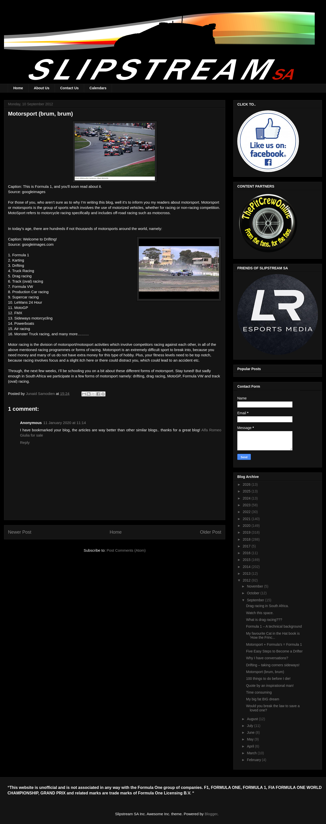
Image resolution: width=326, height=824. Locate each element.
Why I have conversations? (267, 658)
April (251, 746)
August (253, 719)
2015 (247, 560)
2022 (247, 512)
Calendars (97, 88)
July (250, 726)
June (251, 732)
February (254, 760)
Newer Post (19, 532)
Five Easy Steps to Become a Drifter (274, 651)
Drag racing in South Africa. (267, 606)
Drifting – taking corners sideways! (272, 665)
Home (18, 88)
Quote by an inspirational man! (270, 686)
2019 (247, 532)
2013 (247, 573)
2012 (247, 580)
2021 (247, 519)
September (256, 600)
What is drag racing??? (264, 620)
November (255, 586)
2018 (247, 539)
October (253, 593)
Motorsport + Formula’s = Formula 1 (274, 644)
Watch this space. (260, 613)
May (250, 739)
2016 (247, 553)
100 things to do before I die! (268, 679)
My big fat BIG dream (262, 699)
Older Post (210, 532)
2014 (247, 567)
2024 (247, 498)
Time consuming (259, 692)
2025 (247, 491)
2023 (247, 505)
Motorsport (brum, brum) (265, 672)
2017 (247, 546)
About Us (41, 88)
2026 (247, 484)
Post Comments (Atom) (126, 550)
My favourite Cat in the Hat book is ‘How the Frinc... (273, 635)
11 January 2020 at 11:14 (64, 423)
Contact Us (69, 88)
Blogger (211, 814)
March (252, 753)
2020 (247, 526)
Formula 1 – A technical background (274, 626)
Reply (25, 442)
